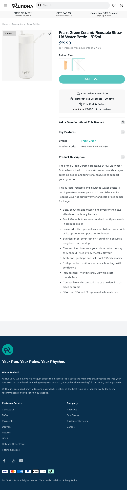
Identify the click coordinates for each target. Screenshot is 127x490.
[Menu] (5, 5)
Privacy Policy (70, 480)
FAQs (5, 415)
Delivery (6, 426)
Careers (71, 426)
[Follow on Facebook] (4, 460)
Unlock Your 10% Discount (104, 14)
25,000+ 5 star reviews (98, 109)
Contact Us (8, 409)
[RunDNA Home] (22, 5)
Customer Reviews (77, 421)
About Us (72, 409)
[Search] (39, 5)
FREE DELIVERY (23, 14)
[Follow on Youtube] (21, 460)
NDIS (5, 438)
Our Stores (73, 415)
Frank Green (88, 140)
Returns (6, 432)
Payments (7, 421)
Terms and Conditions (50, 480)
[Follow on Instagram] (12, 460)
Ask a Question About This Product (81, 122)
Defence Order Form (13, 444)
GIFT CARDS (63, 14)
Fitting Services (11, 449)
